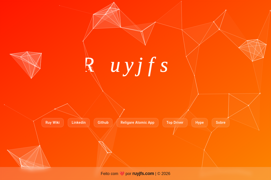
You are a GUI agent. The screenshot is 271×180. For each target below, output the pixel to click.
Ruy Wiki (53, 122)
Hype (200, 122)
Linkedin (79, 122)
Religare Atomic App (137, 122)
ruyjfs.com (143, 173)
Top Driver (175, 122)
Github (103, 122)
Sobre (221, 122)
